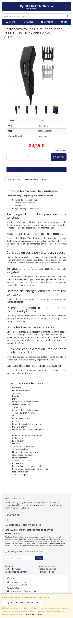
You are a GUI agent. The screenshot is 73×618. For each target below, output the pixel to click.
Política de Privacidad (57, 545)
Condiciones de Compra (16, 571)
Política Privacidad (13, 569)
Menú (11, 21)
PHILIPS (41, 120)
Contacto (47, 21)
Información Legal (47, 566)
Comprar (58, 157)
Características (13, 179)
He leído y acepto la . (25, 551)
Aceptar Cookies (33, 602)
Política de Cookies (34, 614)
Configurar (8, 602)
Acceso (28, 21)
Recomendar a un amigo (36, 179)
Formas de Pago (46, 571)
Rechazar (19, 602)
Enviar (39, 558)
